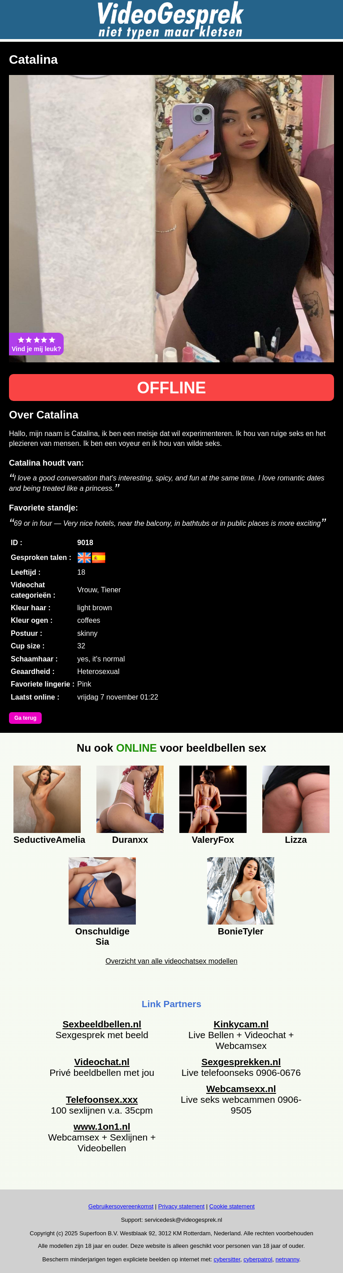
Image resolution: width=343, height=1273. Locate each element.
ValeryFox (213, 840)
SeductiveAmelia (47, 840)
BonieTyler (241, 931)
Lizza (296, 840)
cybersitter (227, 1259)
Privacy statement (181, 1206)
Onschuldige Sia (102, 935)
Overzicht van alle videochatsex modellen (171, 961)
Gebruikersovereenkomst (120, 1206)
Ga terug (25, 718)
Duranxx (130, 840)
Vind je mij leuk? (36, 343)
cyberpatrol (257, 1259)
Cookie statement (232, 1206)
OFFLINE (171, 388)
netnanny (288, 1259)
